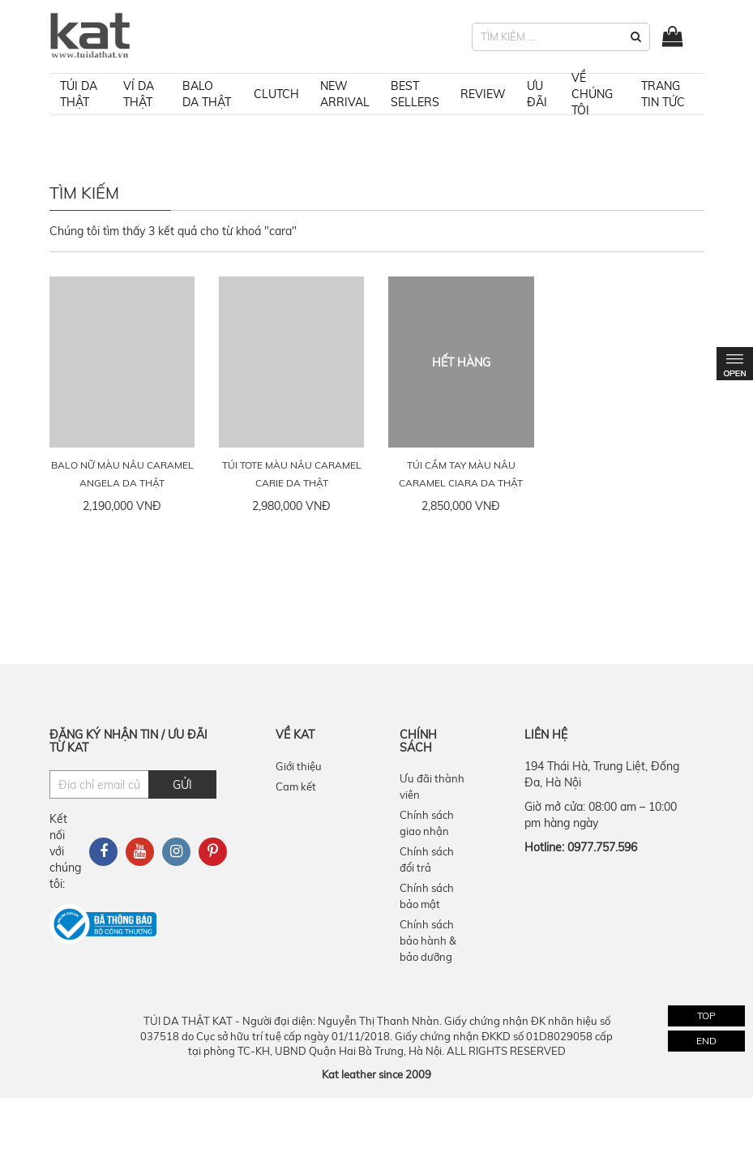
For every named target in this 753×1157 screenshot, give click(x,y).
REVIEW (483, 94)
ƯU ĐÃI (537, 94)
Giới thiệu (299, 766)
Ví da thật (138, 94)
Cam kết (296, 786)
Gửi (182, 785)
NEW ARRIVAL (345, 94)
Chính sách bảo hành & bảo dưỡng (428, 940)
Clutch (276, 94)
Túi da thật (78, 94)
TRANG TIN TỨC (663, 94)
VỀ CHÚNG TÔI (592, 94)
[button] (636, 37)
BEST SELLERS (415, 94)
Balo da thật (206, 94)
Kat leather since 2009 (376, 1074)
